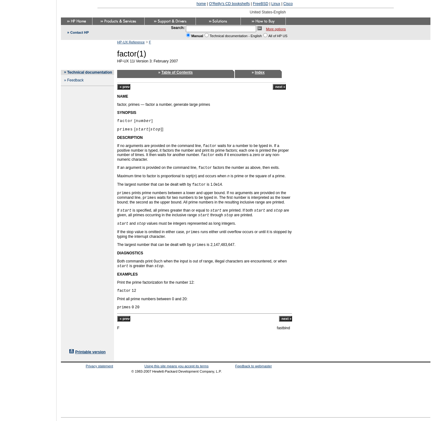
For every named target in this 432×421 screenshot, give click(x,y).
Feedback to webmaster (253, 366)
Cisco (288, 4)
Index (260, 72)
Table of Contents (177, 72)
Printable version (90, 352)
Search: (178, 28)
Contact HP (79, 32)
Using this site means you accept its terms (176, 366)
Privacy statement (99, 366)
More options (276, 29)
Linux (276, 4)
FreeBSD (260, 4)
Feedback (75, 80)
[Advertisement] (28, 208)
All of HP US (277, 36)
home (201, 4)
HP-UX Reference (131, 42)
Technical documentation (89, 72)
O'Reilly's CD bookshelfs (229, 4)
